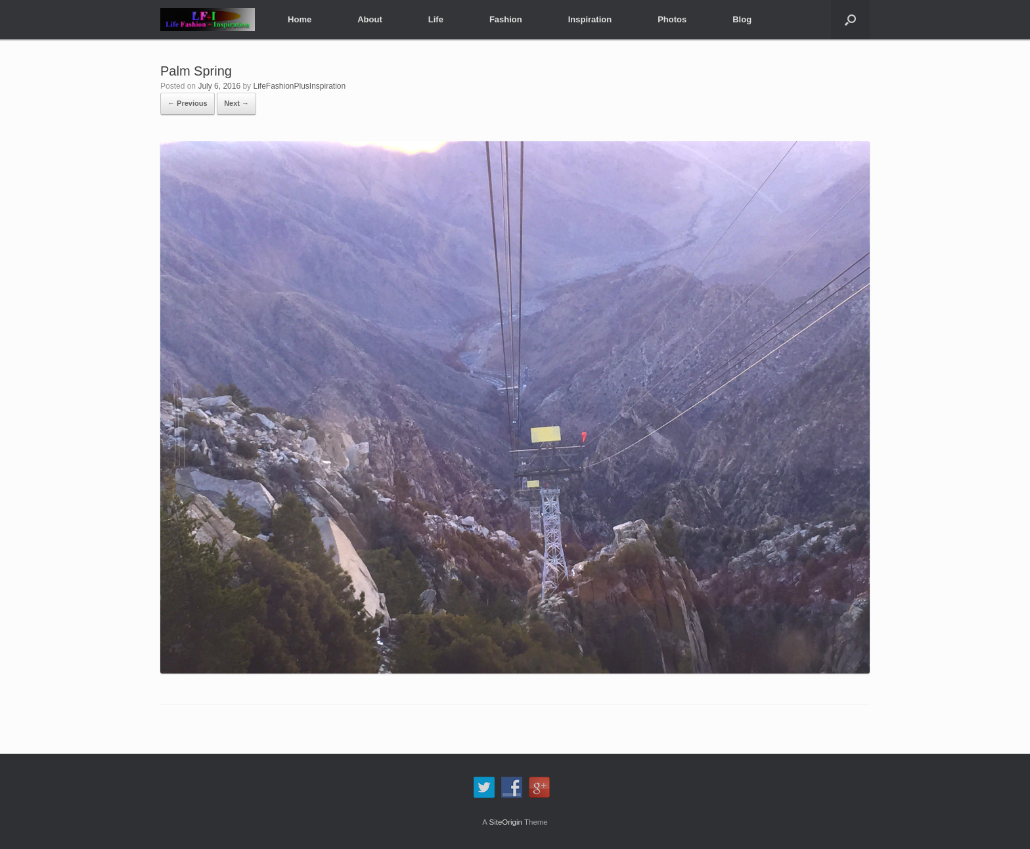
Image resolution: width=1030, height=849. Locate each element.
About (369, 19)
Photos (672, 19)
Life (435, 19)
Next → (236, 103)
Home (299, 19)
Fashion (505, 19)
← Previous (188, 103)
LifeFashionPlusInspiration (299, 86)
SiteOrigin (505, 822)
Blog (741, 19)
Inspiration (590, 19)
